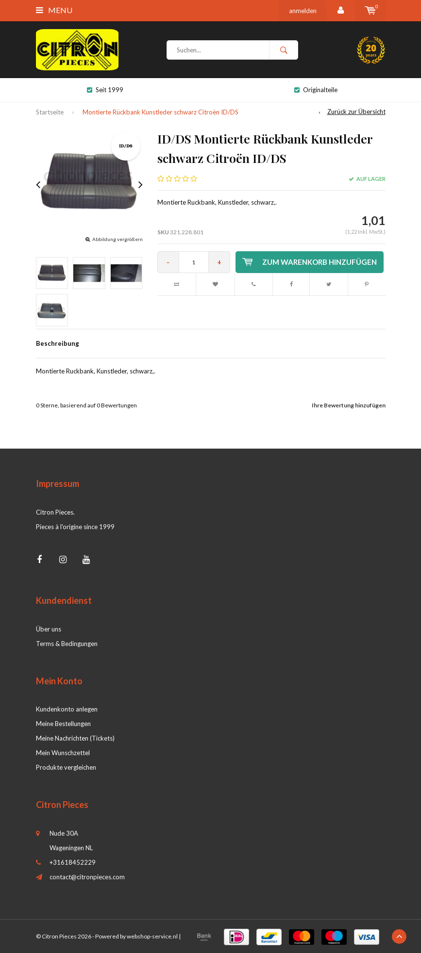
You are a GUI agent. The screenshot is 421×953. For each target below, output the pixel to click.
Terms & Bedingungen (67, 643)
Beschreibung (57, 343)
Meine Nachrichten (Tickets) (75, 738)
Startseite (50, 112)
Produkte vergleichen (66, 767)
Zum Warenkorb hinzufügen (309, 262)
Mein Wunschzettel (63, 753)
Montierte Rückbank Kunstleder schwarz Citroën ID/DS (160, 112)
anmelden (303, 11)
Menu (54, 10)
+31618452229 (73, 862)
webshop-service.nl (152, 936)
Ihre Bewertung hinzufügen (349, 405)
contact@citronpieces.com (87, 877)
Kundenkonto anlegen (67, 709)
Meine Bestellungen (63, 723)
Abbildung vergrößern (117, 239)
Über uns (48, 629)
